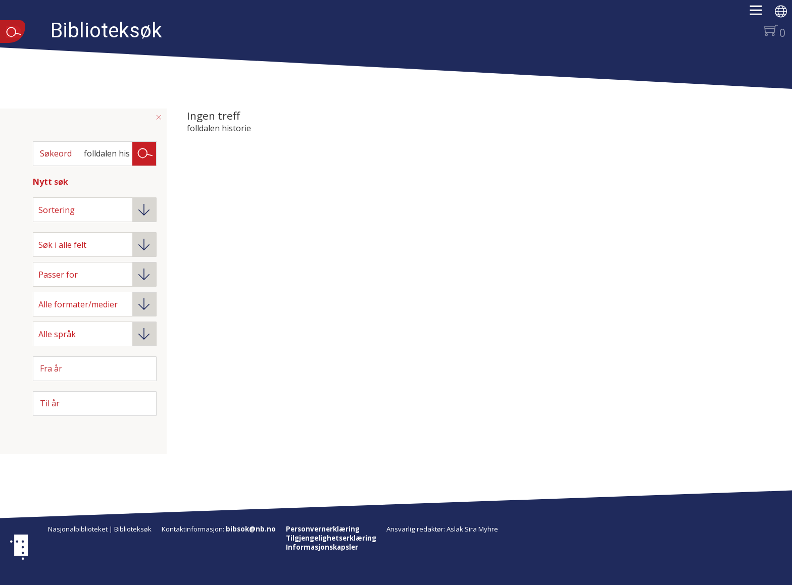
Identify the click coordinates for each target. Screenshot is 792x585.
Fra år (51, 368)
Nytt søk (50, 181)
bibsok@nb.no (251, 529)
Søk (144, 152)
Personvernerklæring (323, 529)
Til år (50, 403)
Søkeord (56, 153)
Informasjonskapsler (322, 547)
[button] (761, 13)
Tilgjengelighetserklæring (331, 538)
